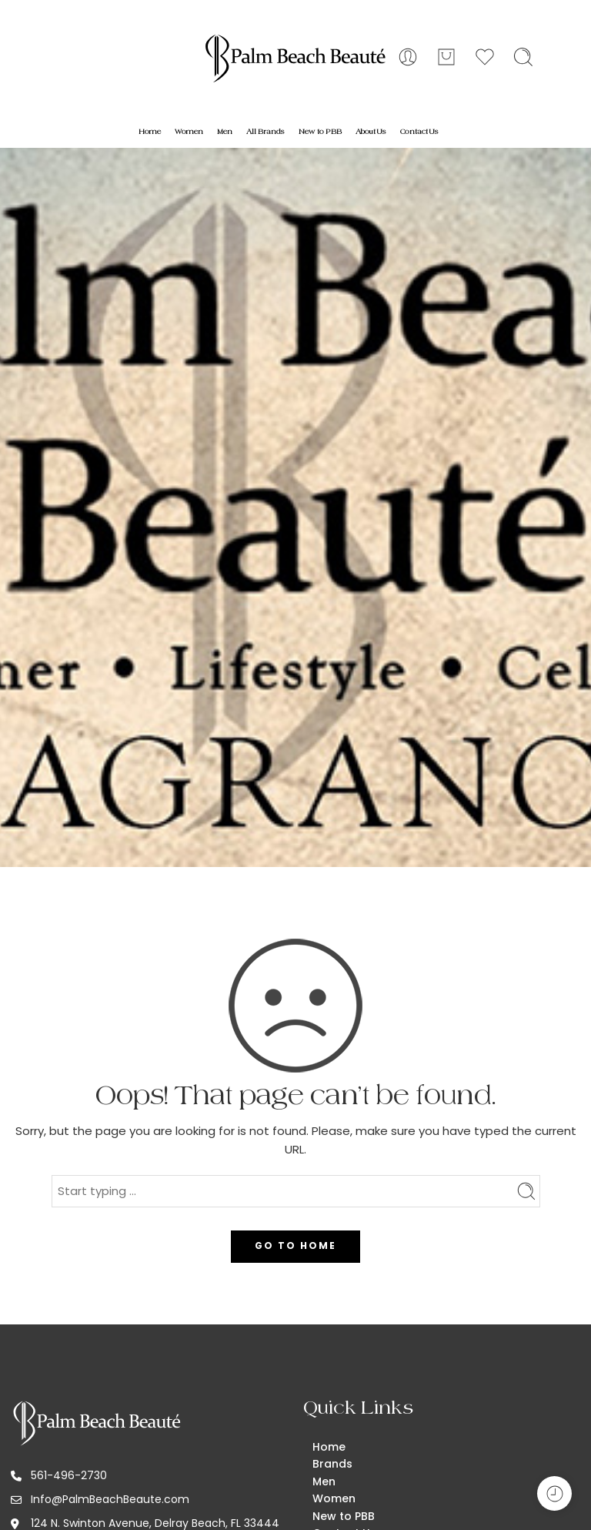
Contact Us (419, 132)
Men (224, 132)
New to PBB (320, 132)
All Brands (265, 132)
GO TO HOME (295, 1245)
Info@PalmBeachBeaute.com (110, 1499)
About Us (371, 132)
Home (150, 132)
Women (189, 132)
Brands (332, 1463)
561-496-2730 (69, 1475)
